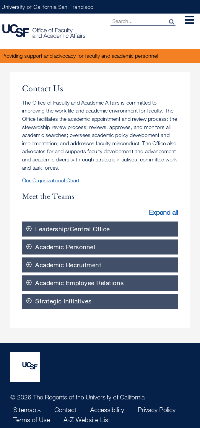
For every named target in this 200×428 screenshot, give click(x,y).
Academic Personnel (65, 247)
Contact (65, 410)
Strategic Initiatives (63, 301)
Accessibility (107, 410)
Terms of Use (31, 420)
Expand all (163, 212)
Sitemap (24, 410)
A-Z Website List (87, 420)
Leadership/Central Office (72, 229)
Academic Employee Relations (79, 283)
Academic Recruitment (68, 265)
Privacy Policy (156, 410)
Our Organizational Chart (50, 180)
